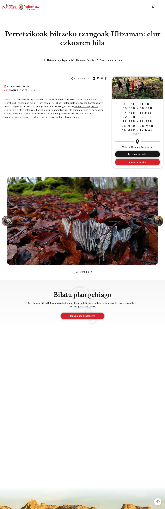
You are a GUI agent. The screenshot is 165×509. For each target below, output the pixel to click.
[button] (7, 221)
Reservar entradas (137, 154)
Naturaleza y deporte (58, 60)
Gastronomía (82, 271)
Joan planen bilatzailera (82, 315)
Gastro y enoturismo (111, 60)
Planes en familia (85, 60)
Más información (137, 162)
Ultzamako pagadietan (86, 106)
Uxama (26, 86)
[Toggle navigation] (159, 7)
